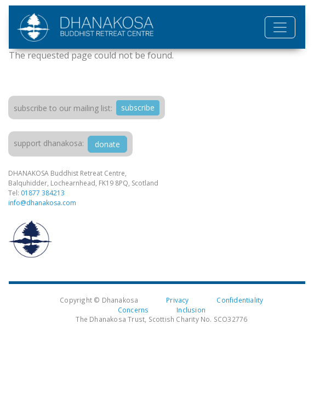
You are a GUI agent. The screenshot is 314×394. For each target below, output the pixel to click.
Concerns (133, 309)
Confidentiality (239, 300)
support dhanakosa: (49, 143)
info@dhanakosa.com (42, 202)
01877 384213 (43, 193)
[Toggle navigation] (280, 27)
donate (107, 144)
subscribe (138, 107)
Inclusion (190, 309)
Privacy (177, 300)
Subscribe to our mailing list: (63, 108)
